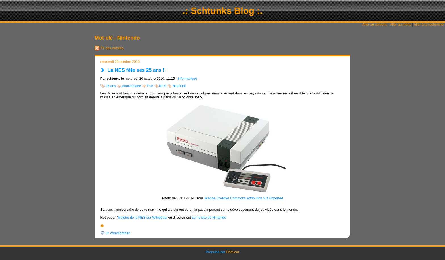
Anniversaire (131, 86)
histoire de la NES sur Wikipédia (142, 218)
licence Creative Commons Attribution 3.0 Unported (244, 198)
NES (162, 86)
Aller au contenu (374, 25)
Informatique (187, 79)
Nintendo (179, 86)
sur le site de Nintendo (209, 218)
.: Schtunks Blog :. (223, 11)
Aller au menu (400, 25)
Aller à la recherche (429, 25)
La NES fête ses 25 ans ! (136, 70)
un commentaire (118, 233)
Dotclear (232, 252)
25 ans (111, 86)
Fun (150, 86)
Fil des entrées (112, 48)
